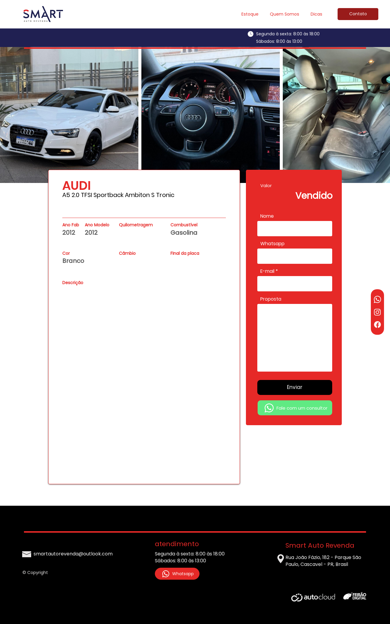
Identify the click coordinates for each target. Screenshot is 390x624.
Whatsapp (272, 243)
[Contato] (358, 14)
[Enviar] (294, 387)
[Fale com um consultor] (295, 407)
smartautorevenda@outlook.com (73, 553)
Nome (267, 216)
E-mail (267, 271)
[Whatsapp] (377, 299)
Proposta (270, 299)
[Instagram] (377, 312)
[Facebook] (377, 324)
